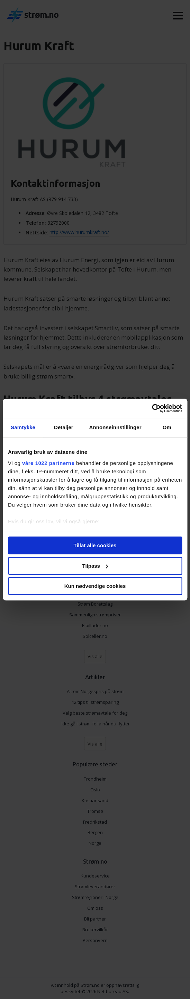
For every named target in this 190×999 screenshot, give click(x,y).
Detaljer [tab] (63, 427)
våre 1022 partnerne (48, 463)
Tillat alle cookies (95, 545)
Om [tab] (167, 427)
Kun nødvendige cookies (95, 586)
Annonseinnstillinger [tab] (115, 427)
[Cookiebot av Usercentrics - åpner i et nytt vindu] (151, 408)
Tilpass (95, 566)
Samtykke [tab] (23, 427)
